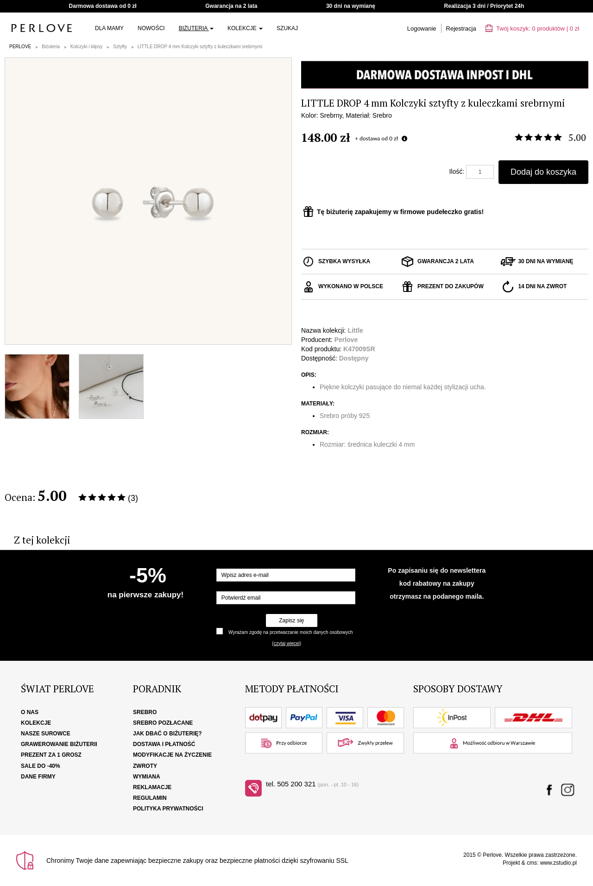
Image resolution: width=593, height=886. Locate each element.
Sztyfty (120, 46)
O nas (29, 712)
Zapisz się (291, 620)
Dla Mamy (109, 28)
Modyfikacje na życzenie (172, 755)
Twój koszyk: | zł (532, 28)
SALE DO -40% (40, 766)
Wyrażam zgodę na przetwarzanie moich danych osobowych (290, 632)
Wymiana (146, 776)
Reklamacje (152, 787)
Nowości (151, 28)
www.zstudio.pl (558, 863)
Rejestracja (461, 28)
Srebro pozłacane (163, 723)
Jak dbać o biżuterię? (167, 733)
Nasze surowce (45, 733)
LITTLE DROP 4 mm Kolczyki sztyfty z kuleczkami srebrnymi (200, 46)
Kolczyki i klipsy (86, 46)
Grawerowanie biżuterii (59, 744)
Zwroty (145, 766)
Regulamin (150, 798)
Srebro (145, 712)
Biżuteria (196, 28)
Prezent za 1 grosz (51, 755)
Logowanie (421, 28)
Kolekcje (245, 28)
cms (532, 863)
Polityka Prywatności (168, 808)
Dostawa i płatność (164, 744)
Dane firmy (38, 776)
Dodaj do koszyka (543, 172)
